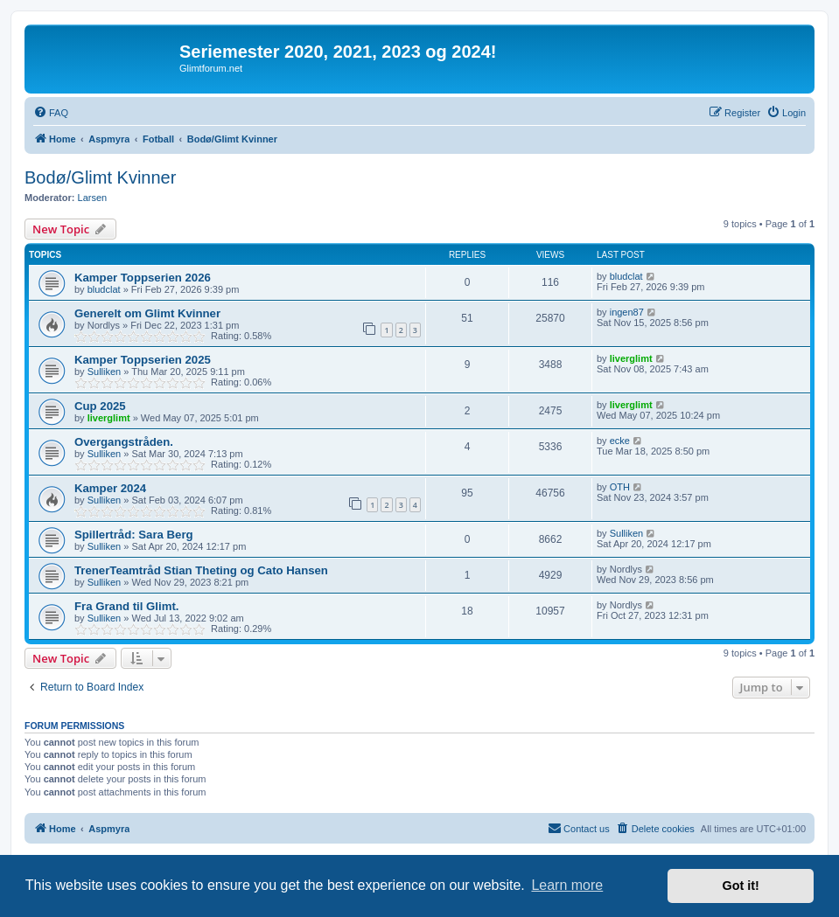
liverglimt (631, 358)
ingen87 (627, 312)
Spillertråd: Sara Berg (133, 534)
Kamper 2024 (110, 488)
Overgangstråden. (123, 441)
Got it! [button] (741, 886)
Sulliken (104, 371)
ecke (620, 440)
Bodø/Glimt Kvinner (100, 177)
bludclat (104, 289)
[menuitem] (50, 112)
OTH (620, 487)
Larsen (93, 197)
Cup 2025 (100, 406)
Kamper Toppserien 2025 (142, 359)
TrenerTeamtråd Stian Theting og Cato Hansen (201, 570)
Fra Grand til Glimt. (126, 606)
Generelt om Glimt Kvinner (147, 313)
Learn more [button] (567, 885)
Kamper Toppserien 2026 (142, 277)
